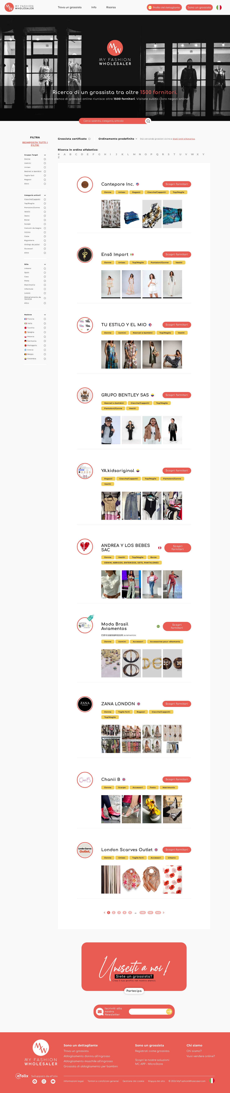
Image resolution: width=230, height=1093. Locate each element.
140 (143, 912)
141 (150, 912)
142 (158, 912)
